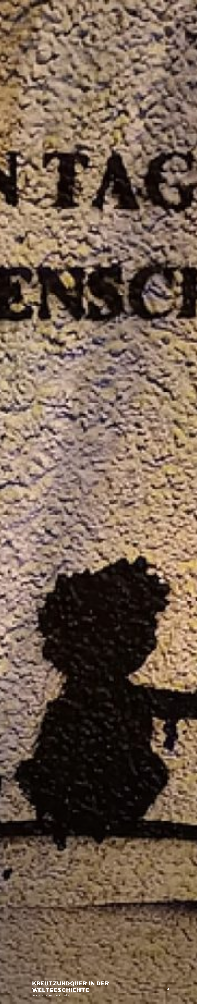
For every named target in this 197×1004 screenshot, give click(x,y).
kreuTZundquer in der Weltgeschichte (70, 986)
